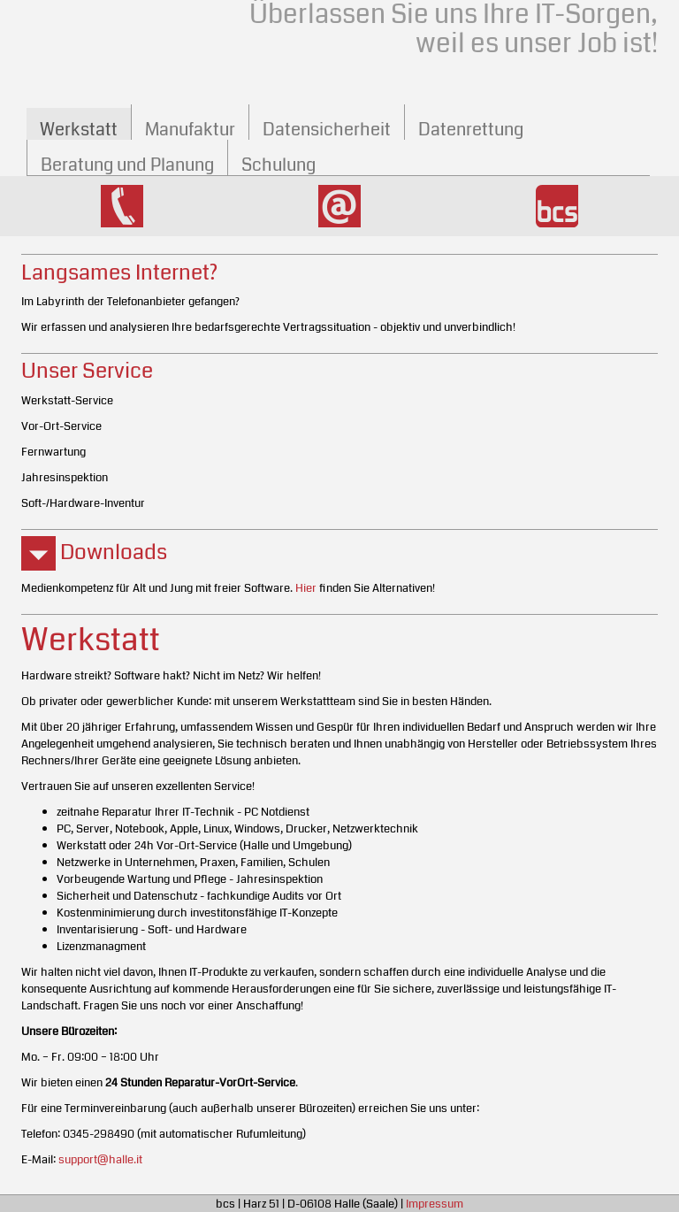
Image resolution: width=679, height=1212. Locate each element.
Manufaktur (190, 129)
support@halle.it (100, 1159)
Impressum (434, 1203)
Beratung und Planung (127, 165)
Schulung (278, 165)
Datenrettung (470, 129)
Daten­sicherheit (327, 129)
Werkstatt (79, 129)
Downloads (94, 552)
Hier (306, 587)
